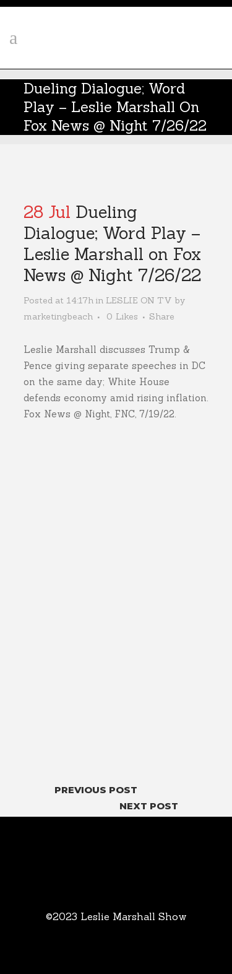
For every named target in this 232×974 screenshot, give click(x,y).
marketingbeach (58, 316)
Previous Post (95, 790)
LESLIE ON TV (139, 300)
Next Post (148, 806)
